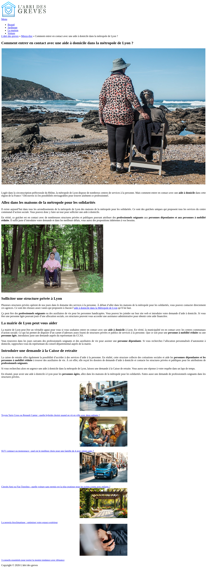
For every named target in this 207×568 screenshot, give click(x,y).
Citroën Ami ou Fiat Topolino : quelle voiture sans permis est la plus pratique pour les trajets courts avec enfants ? (55, 486)
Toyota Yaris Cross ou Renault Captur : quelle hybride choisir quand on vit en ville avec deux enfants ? (50, 415)
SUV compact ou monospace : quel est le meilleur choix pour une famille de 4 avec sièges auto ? (47, 451)
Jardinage (12, 27)
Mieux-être (26, 36)
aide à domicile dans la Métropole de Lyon (95, 308)
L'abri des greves (10, 36)
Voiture (11, 33)
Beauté (11, 24)
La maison (13, 30)
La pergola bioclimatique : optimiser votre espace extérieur (29, 522)
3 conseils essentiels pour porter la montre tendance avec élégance (32, 560)
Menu (4, 19)
